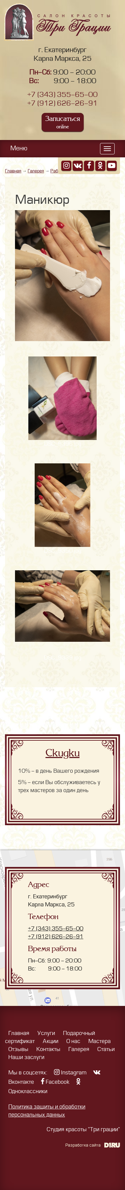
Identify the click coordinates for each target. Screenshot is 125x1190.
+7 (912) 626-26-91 (62, 103)
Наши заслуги (26, 1057)
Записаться (62, 122)
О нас (73, 1041)
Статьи (106, 1049)
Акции (50, 1041)
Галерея (36, 170)
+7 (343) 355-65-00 (62, 95)
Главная (13, 170)
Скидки (63, 753)
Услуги (46, 1033)
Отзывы (18, 1049)
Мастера (99, 1041)
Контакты (48, 1049)
